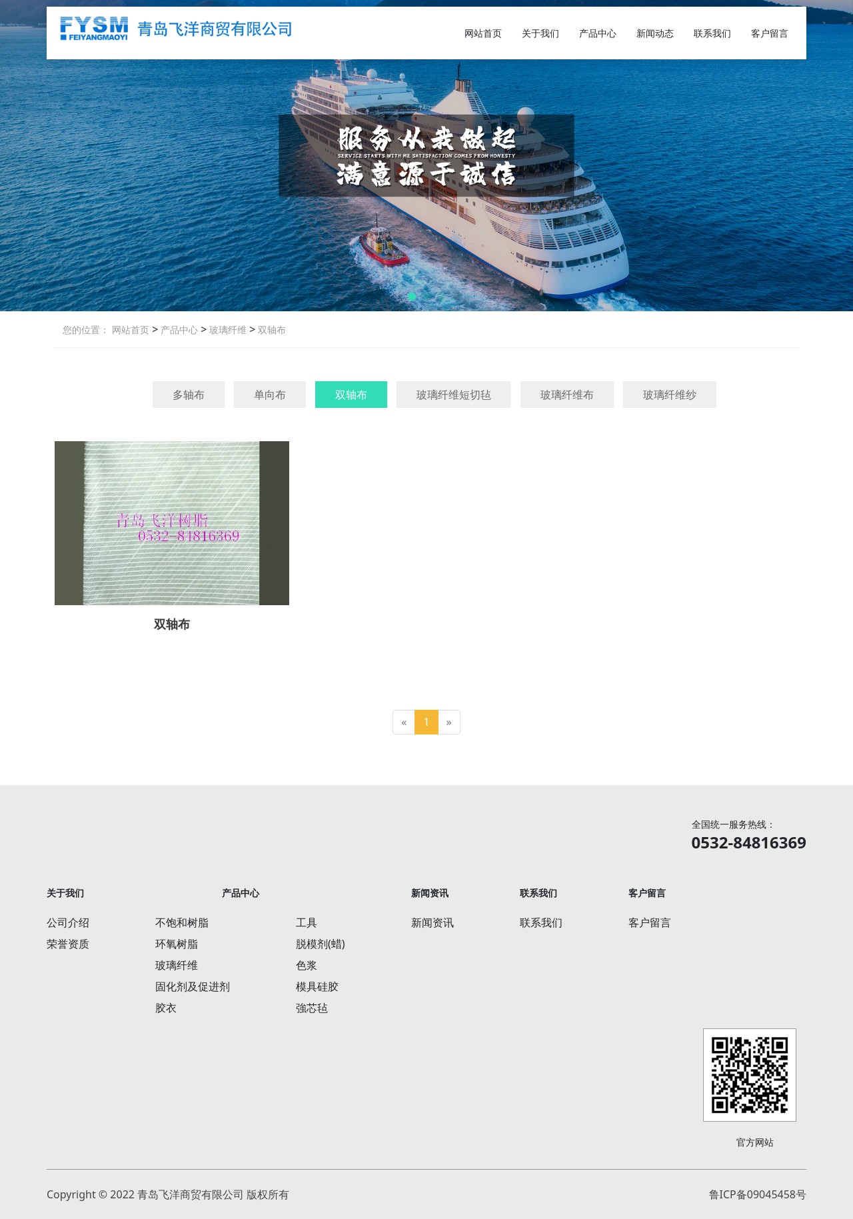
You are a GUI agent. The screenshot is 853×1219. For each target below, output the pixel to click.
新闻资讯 (432, 922)
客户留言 (769, 33)
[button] (412, 297)
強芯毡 (312, 1007)
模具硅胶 (317, 986)
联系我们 (712, 33)
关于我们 (540, 33)
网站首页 (483, 33)
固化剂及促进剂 (192, 986)
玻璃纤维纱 (669, 394)
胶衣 (166, 1007)
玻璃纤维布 (567, 394)
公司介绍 (68, 922)
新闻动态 (655, 33)
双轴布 (270, 329)
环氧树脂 (176, 943)
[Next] (449, 722)
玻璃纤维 (227, 329)
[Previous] (404, 722)
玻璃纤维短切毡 (454, 394)
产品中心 (597, 33)
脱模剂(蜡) (320, 943)
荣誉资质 (68, 943)
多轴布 (189, 394)
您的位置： (86, 329)
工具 (306, 922)
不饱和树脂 (182, 922)
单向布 (270, 394)
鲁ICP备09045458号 (757, 1194)
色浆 (306, 965)
